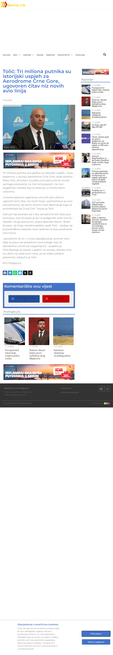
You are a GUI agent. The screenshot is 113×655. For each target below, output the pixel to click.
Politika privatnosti (70, 392)
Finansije (40, 55)
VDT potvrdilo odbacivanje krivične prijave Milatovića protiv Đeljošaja (99, 206)
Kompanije (28, 55)
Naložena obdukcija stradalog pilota (62, 353)
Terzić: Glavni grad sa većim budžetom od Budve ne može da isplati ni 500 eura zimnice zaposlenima (100, 143)
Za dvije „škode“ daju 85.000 (99, 126)
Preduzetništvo (65, 55)
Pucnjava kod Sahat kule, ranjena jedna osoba (12, 354)
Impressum (66, 388)
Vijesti (17, 55)
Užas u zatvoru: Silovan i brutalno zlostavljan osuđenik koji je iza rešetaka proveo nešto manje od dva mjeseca (100, 224)
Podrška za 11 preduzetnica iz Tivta (99, 192)
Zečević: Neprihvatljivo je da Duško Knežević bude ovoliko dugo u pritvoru (100, 160)
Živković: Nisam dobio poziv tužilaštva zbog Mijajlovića (37, 354)
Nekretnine (50, 55)
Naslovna (6, 55)
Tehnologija (80, 55)
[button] (5, 273)
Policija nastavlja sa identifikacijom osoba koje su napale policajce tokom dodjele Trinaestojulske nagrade (100, 177)
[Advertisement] (56, 30)
